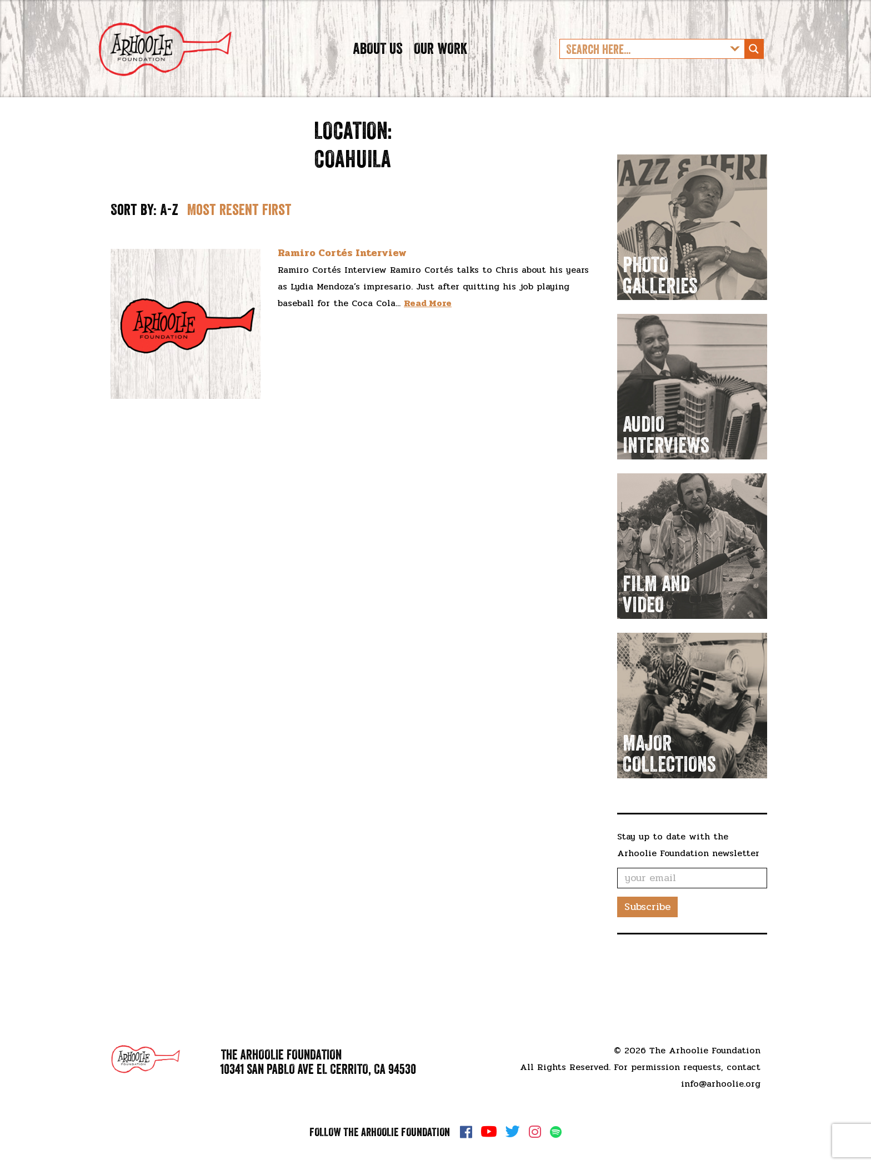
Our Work (440, 63)
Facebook (466, 1132)
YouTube (489, 1131)
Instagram (535, 1132)
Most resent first (239, 240)
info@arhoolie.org (720, 1084)
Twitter (512, 1131)
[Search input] (643, 64)
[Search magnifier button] (753, 63)
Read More (428, 334)
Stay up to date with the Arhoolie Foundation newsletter (688, 875)
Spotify (556, 1132)
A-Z (169, 240)
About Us (378, 63)
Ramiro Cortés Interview (342, 283)
